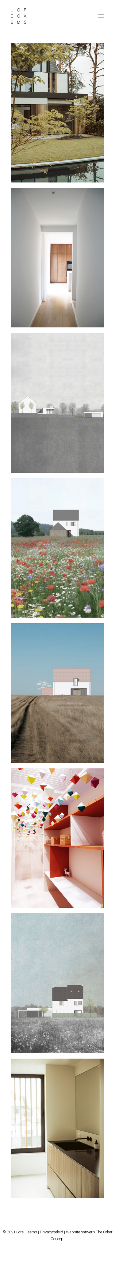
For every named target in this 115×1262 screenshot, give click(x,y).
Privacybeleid (51, 1232)
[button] (101, 16)
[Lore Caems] (18, 16)
